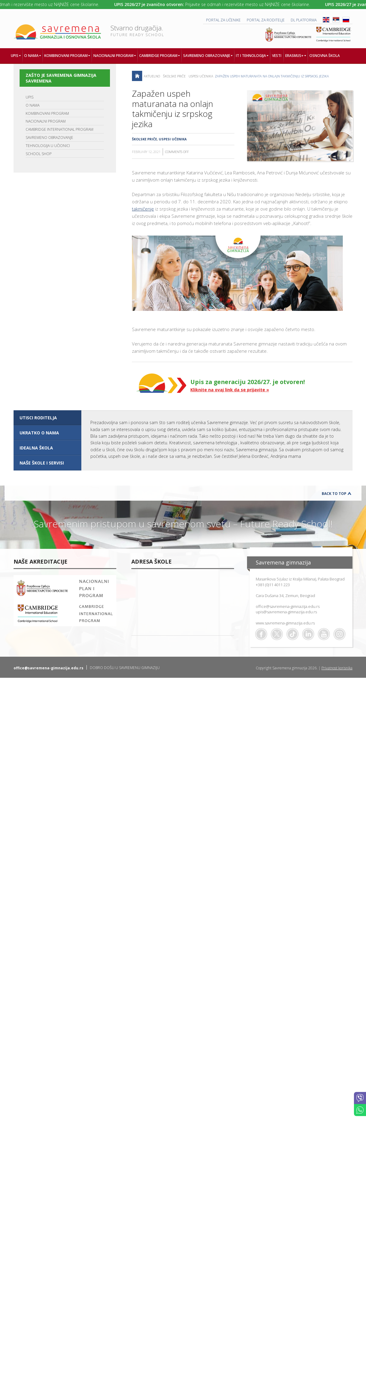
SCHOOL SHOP (39, 153)
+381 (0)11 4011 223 (273, 584)
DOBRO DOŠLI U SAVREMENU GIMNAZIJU (125, 667)
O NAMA (32, 105)
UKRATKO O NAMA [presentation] (39, 433)
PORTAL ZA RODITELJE (266, 20)
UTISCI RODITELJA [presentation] (38, 418)
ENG (326, 20)
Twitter (276, 634)
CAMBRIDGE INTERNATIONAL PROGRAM (59, 129)
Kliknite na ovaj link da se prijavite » (229, 390)
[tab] (47, 417)
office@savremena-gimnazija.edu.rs (288, 606)
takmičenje (143, 209)
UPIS (29, 97)
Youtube (323, 634)
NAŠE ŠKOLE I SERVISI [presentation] (42, 463)
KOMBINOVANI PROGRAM (47, 113)
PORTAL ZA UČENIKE (223, 20)
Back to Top (334, 493)
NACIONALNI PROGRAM (46, 121)
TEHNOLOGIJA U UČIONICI (48, 145)
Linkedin (308, 634)
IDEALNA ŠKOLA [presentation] (36, 448)
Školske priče (174, 76)
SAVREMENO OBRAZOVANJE (49, 137)
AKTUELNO (152, 76)
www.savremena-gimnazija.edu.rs (285, 623)
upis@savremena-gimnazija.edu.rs (286, 612)
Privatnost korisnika (336, 668)
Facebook (261, 634)
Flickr (339, 634)
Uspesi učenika (201, 76)
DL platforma (304, 20)
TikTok (292, 634)
